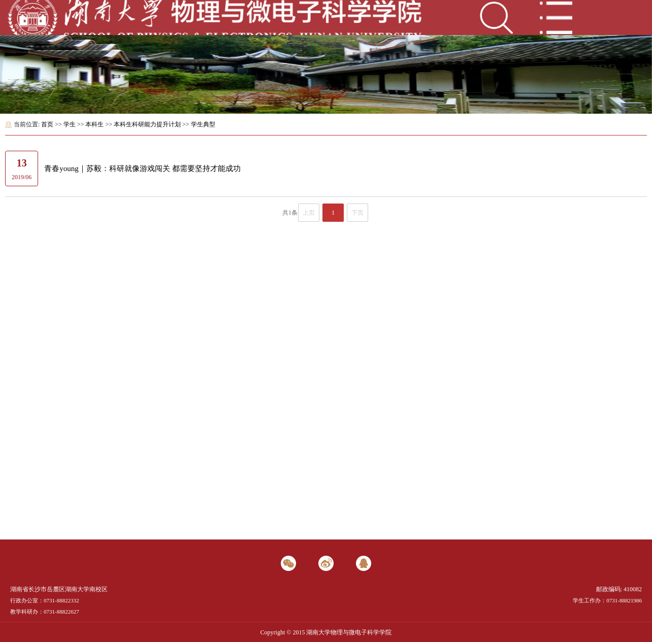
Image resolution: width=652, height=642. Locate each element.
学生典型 (203, 124)
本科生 (94, 124)
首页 (47, 124)
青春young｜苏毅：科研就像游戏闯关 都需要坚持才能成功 (142, 168)
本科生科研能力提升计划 (147, 124)
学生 (69, 124)
